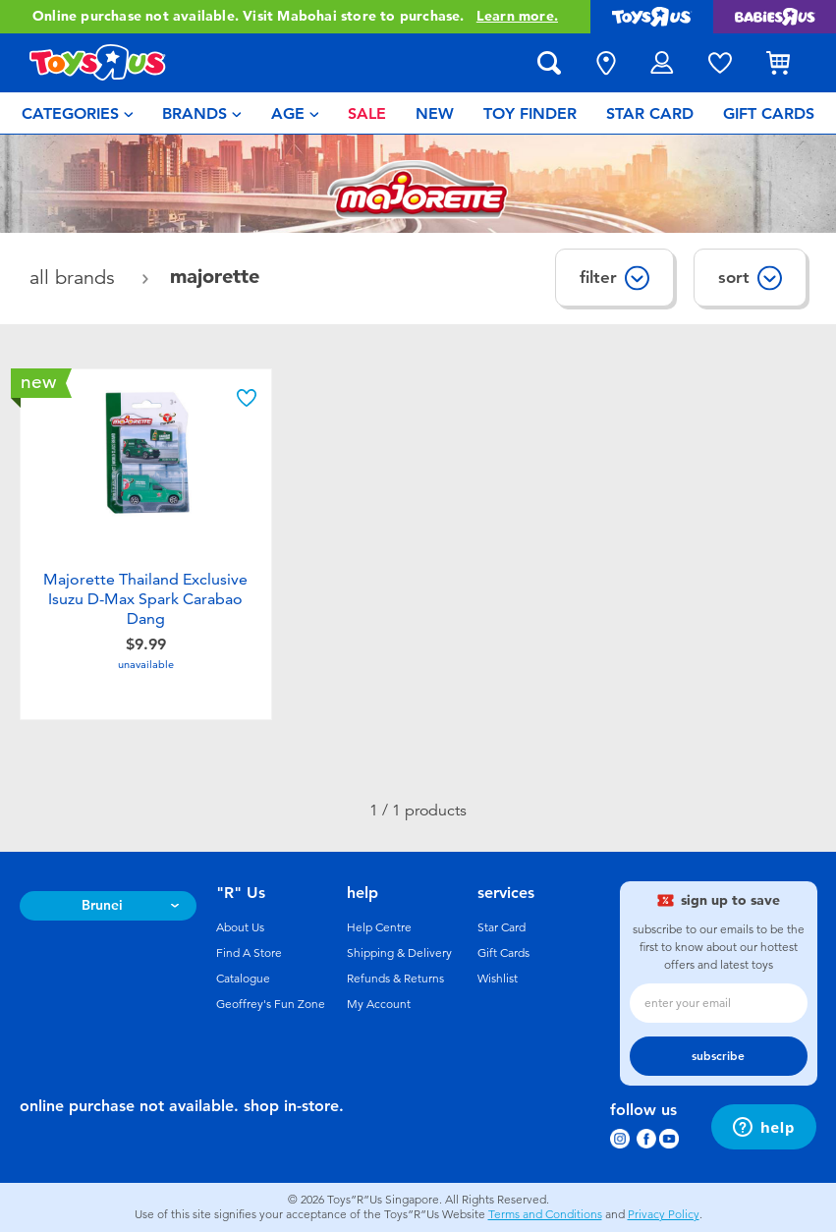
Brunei (102, 905)
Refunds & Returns (395, 978)
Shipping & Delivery (399, 953)
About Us (240, 927)
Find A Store (249, 953)
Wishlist (497, 978)
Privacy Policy (663, 1214)
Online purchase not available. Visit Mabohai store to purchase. (295, 17)
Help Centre (379, 927)
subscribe (718, 1056)
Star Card (501, 927)
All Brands (75, 277)
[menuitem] (77, 113)
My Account (379, 1004)
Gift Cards (503, 953)
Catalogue (243, 978)
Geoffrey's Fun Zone (270, 1004)
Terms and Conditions (545, 1214)
